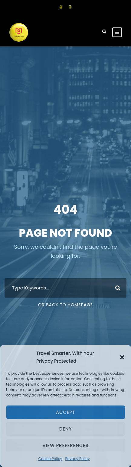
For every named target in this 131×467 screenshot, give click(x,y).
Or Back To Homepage (65, 305)
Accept (65, 412)
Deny (65, 429)
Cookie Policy (50, 458)
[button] (122, 357)
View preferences (65, 445)
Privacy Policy (77, 458)
